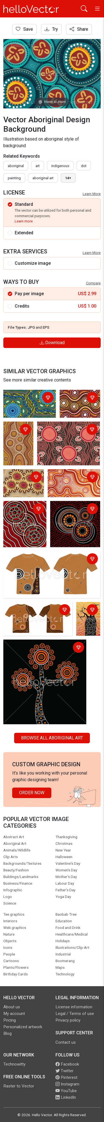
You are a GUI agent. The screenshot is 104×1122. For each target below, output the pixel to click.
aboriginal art (43, 178)
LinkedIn (65, 1097)
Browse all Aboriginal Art (52, 738)
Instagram (67, 1084)
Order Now (31, 792)
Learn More (92, 194)
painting (14, 178)
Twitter (64, 1070)
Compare (93, 283)
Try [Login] (51, 29)
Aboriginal (16, 166)
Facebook (67, 1064)
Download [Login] (52, 342)
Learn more (24, 221)
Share (79, 29)
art (37, 166)
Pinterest (66, 1077)
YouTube (66, 1090)
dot (84, 166)
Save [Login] (24, 29)
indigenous (60, 166)
